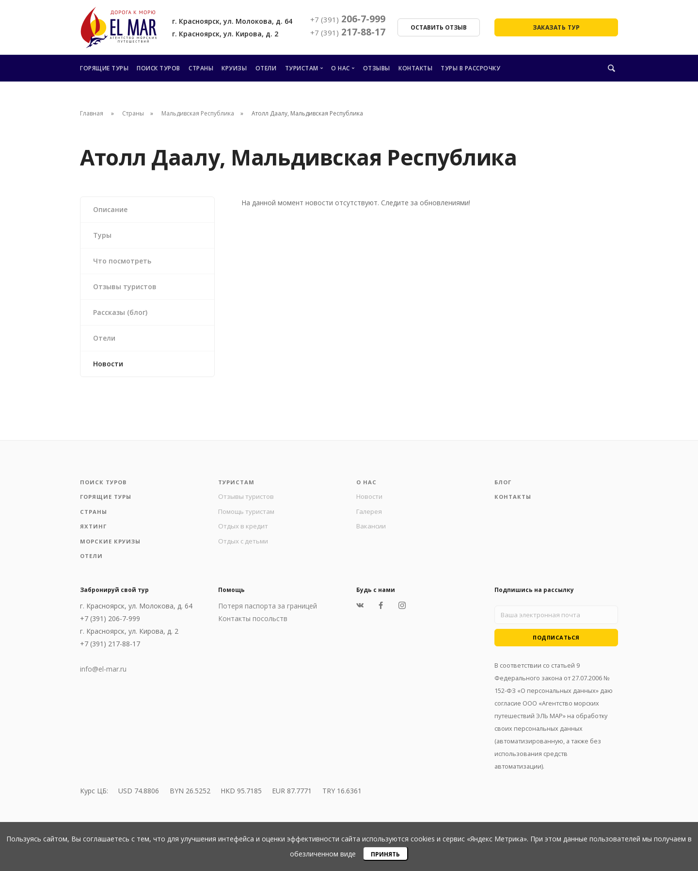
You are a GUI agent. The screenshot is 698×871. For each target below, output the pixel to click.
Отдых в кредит (244, 529)
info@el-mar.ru (103, 674)
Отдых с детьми (244, 545)
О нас (340, 68)
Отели (266, 68)
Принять (385, 854)
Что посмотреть (122, 260)
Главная (91, 113)
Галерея (369, 513)
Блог (503, 482)
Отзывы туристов (125, 286)
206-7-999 (347, 19)
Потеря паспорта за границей (267, 611)
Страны (201, 68)
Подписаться (556, 645)
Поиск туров (158, 68)
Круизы (234, 68)
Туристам (301, 68)
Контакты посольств (252, 624)
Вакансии (371, 529)
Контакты (415, 68)
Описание (110, 209)
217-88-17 (347, 32)
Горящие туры (104, 68)
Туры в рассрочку (470, 68)
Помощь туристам (248, 513)
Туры (102, 235)
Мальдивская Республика (197, 113)
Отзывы (376, 68)
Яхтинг (93, 530)
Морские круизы (112, 546)
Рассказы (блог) (120, 312)
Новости (108, 363)
